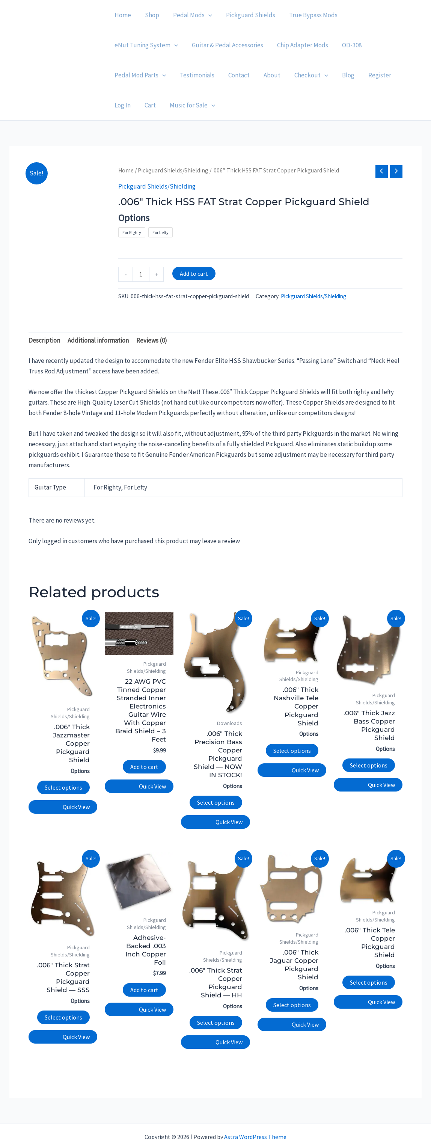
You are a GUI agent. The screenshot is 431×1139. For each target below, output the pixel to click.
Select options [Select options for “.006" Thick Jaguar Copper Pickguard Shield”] (292, 975)
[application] (205, 15)
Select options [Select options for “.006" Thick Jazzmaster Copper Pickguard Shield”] (63, 757)
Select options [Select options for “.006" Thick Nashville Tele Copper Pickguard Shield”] (292, 720)
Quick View (76, 777)
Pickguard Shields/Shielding (173, 140)
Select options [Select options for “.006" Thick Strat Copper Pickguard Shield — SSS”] (63, 987)
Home (126, 140)
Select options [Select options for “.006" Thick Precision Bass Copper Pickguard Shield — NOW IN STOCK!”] (216, 772)
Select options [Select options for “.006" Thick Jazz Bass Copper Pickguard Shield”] (368, 735)
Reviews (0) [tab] (151, 310)
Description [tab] (44, 310)
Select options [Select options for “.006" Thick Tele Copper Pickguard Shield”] (368, 952)
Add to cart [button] (144, 736)
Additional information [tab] (98, 310)
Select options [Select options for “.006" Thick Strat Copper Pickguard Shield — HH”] (216, 992)
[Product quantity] (141, 244)
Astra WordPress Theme (255, 1106)
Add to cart (194, 243)
